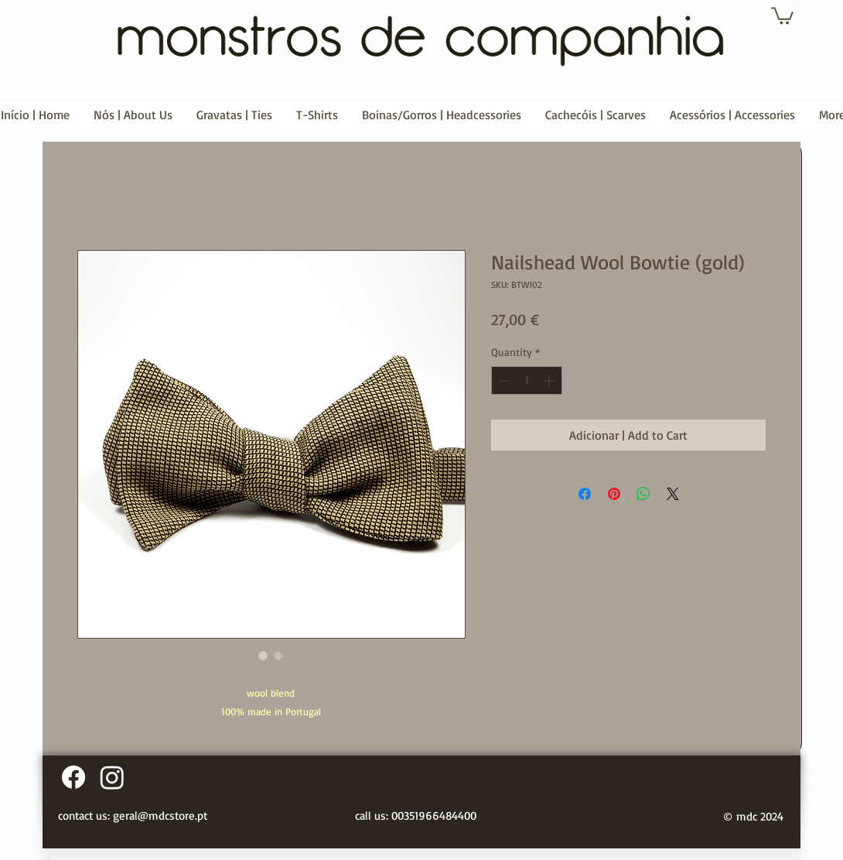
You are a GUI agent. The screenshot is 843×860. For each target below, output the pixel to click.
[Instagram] (112, 777)
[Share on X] (673, 494)
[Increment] (550, 380)
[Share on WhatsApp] (643, 494)
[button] (782, 14)
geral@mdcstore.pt (160, 815)
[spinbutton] (527, 380)
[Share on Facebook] (584, 494)
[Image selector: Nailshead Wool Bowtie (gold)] (263, 655)
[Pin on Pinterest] (614, 494)
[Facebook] (73, 777)
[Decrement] (503, 380)
